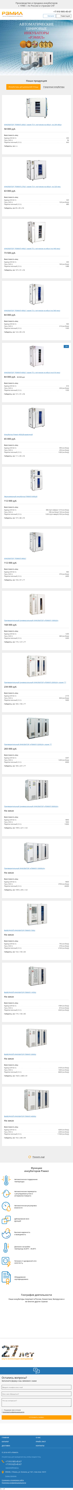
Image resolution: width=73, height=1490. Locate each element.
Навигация (65, 16)
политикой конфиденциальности (13, 1413)
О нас (38, 1437)
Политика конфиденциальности (14, 1483)
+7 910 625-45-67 (13, 1464)
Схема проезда (10, 1476)
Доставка (6, 1446)
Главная (5, 1437)
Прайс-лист (41, 1442)
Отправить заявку (36, 1418)
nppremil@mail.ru (12, 1468)
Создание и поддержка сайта (13, 1480)
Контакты (40, 1446)
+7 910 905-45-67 (62, 11)
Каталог (51, 16)
